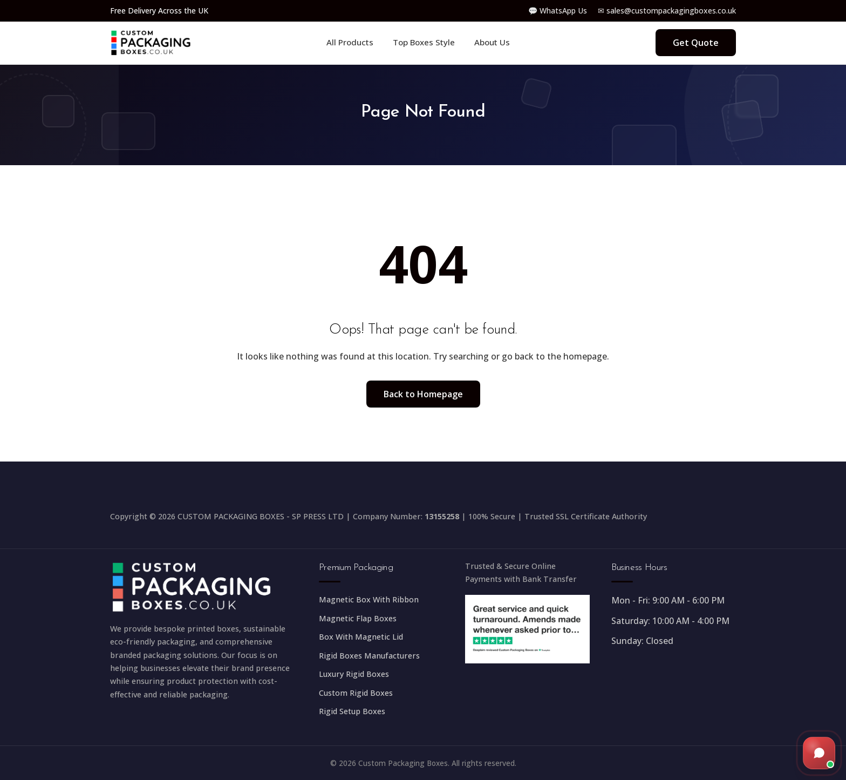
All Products (349, 42)
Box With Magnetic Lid (361, 637)
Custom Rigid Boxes (356, 693)
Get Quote (696, 43)
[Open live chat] (819, 753)
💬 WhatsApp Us (557, 10)
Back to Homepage (423, 394)
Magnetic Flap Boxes (358, 618)
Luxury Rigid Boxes (354, 674)
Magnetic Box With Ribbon (369, 599)
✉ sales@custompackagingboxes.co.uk (667, 10)
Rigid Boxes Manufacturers (369, 655)
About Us (492, 42)
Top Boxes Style (424, 42)
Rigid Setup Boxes (352, 711)
